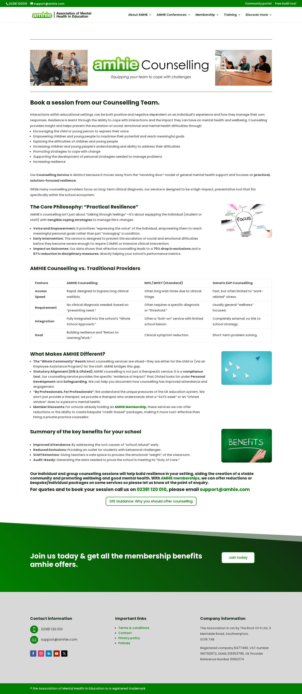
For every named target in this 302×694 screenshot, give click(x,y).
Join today (238, 557)
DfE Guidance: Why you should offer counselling (151, 501)
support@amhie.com (225, 489)
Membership (205, 15)
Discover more (257, 15)
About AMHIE (138, 15)
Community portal (258, 3)
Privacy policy (129, 638)
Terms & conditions (133, 628)
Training (230, 15)
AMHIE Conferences (172, 15)
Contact (125, 633)
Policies (124, 643)
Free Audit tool (285, 3)
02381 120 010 (152, 489)
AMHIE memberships (180, 478)
